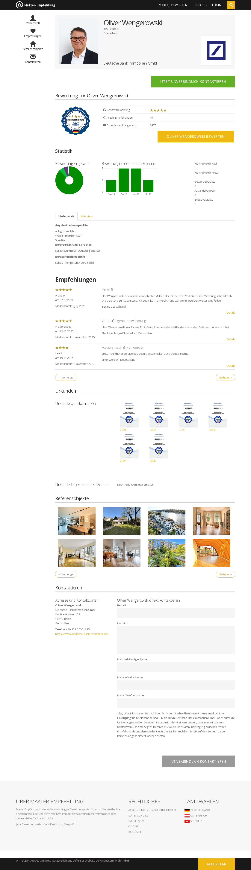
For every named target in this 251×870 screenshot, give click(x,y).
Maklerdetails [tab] (66, 216)
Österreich (196, 815)
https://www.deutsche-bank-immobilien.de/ (81, 634)
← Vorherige (66, 377)
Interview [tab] (87, 216)
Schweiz (193, 821)
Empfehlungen (32, 34)
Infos (199, 5)
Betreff (121, 605)
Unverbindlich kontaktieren (198, 761)
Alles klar (216, 864)
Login (216, 5)
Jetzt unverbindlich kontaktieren (193, 81)
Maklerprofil (33, 21)
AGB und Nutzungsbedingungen (152, 810)
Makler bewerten (173, 5)
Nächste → (225, 377)
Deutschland (197, 810)
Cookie (133, 826)
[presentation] (145, 748)
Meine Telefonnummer (131, 695)
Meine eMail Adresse (130, 677)
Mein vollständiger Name (132, 659)
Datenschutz (138, 815)
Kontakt (134, 832)
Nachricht (122, 623)
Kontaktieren (33, 60)
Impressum (136, 821)
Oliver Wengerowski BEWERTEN (196, 136)
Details (231, 312)
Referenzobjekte (32, 47)
